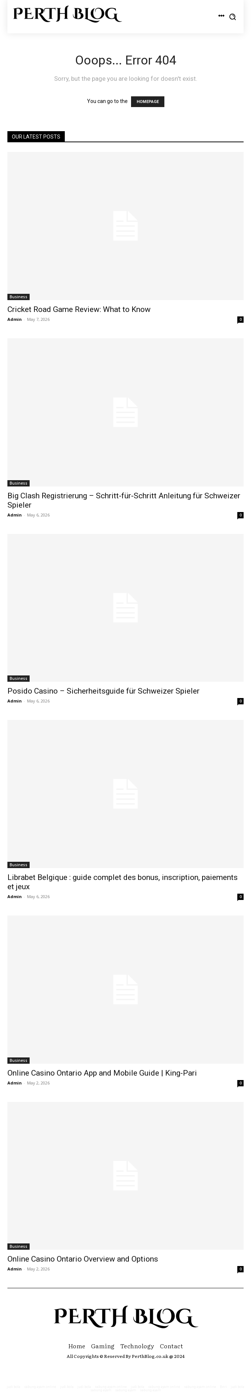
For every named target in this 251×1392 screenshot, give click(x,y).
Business (18, 296)
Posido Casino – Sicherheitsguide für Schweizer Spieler (103, 691)
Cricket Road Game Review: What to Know (79, 309)
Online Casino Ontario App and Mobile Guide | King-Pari (102, 1073)
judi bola (13, 1387)
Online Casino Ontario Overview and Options (82, 1259)
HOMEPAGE (148, 101)
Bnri (223, 1387)
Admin (14, 319)
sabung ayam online (40, 1387)
